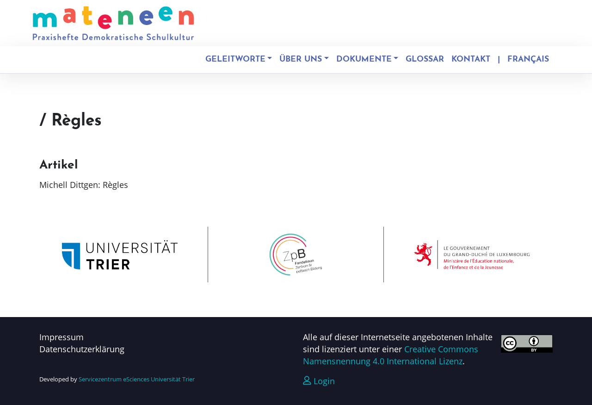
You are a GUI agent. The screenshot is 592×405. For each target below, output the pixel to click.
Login (319, 380)
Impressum (61, 337)
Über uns (300, 59)
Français (528, 59)
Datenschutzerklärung (81, 349)
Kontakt (470, 59)
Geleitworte (235, 59)
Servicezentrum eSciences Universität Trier (137, 379)
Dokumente (364, 59)
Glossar (425, 59)
